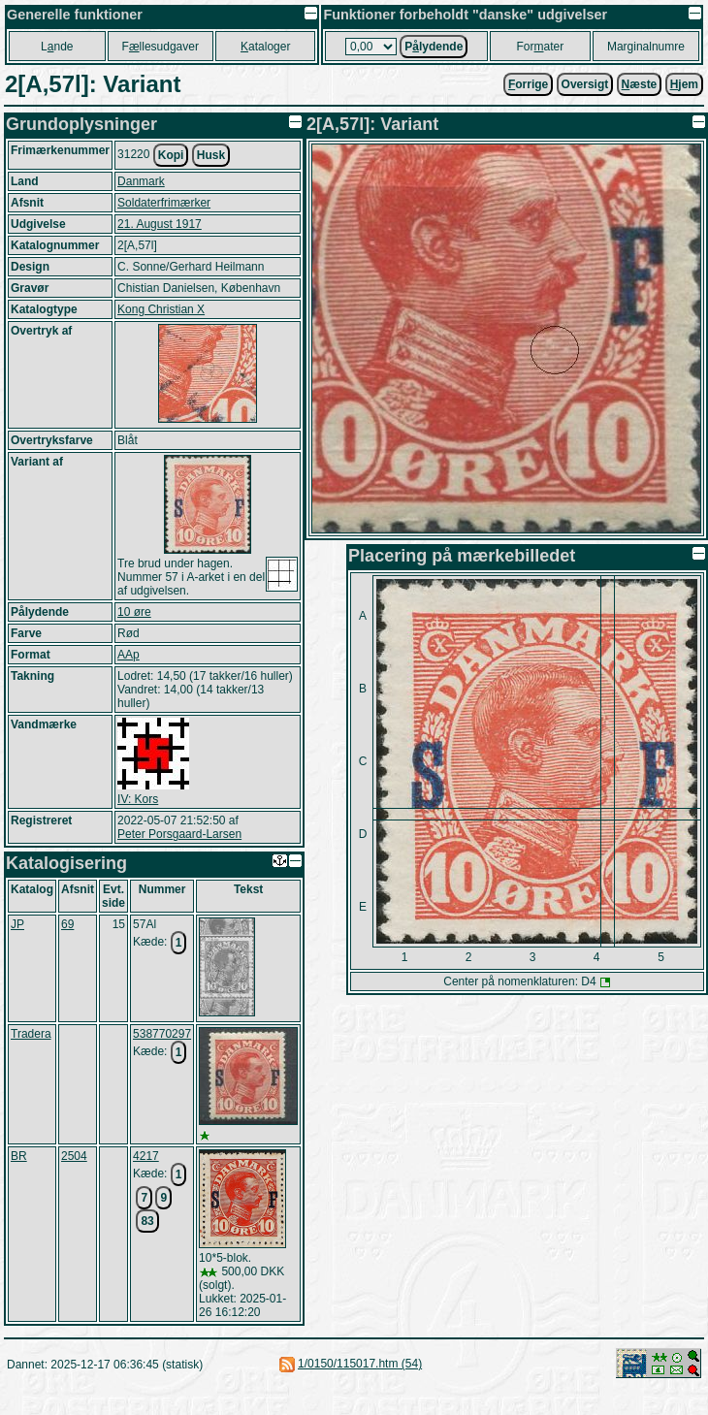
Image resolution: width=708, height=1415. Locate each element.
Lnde (57, 46)
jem (684, 84)
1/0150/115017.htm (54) (360, 1363)
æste (640, 84)
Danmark (141, 181)
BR (19, 1156)
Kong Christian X (161, 309)
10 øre (134, 612)
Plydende (433, 46)
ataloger (265, 46)
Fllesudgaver (160, 46)
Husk (211, 155)
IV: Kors (137, 799)
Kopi (171, 155)
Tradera (31, 1034)
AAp (128, 654)
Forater (540, 46)
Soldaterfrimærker (163, 202)
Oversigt (585, 84)
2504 (74, 1156)
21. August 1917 (159, 224)
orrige (528, 84)
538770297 (162, 1034)
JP (17, 924)
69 (67, 924)
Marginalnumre (646, 46)
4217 (146, 1156)
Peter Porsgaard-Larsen (179, 834)
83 (147, 1221)
